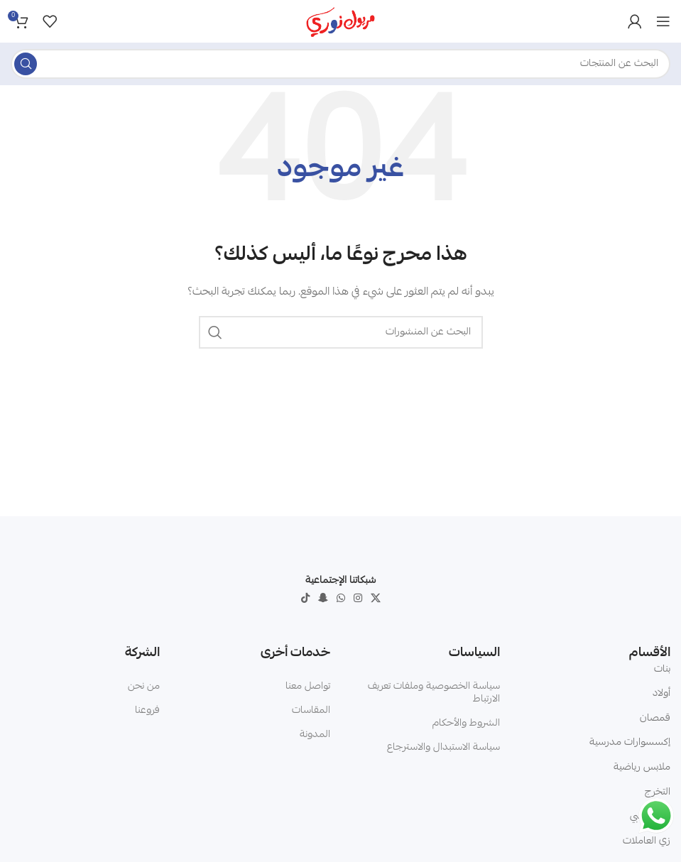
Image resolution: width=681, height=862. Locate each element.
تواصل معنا (307, 686)
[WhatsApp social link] (340, 599)
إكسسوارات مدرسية (629, 743)
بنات (662, 669)
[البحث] (340, 64)
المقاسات (311, 711)
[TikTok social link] (305, 599)
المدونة (315, 735)
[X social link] (375, 599)
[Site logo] (341, 22)
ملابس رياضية (642, 767)
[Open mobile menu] (663, 21)
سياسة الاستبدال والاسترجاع (443, 747)
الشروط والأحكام (466, 723)
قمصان (655, 718)
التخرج (657, 792)
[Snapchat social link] (323, 599)
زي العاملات (646, 841)
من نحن (144, 686)
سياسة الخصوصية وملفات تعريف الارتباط (434, 693)
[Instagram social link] (357, 599)
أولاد (661, 694)
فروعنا (147, 711)
